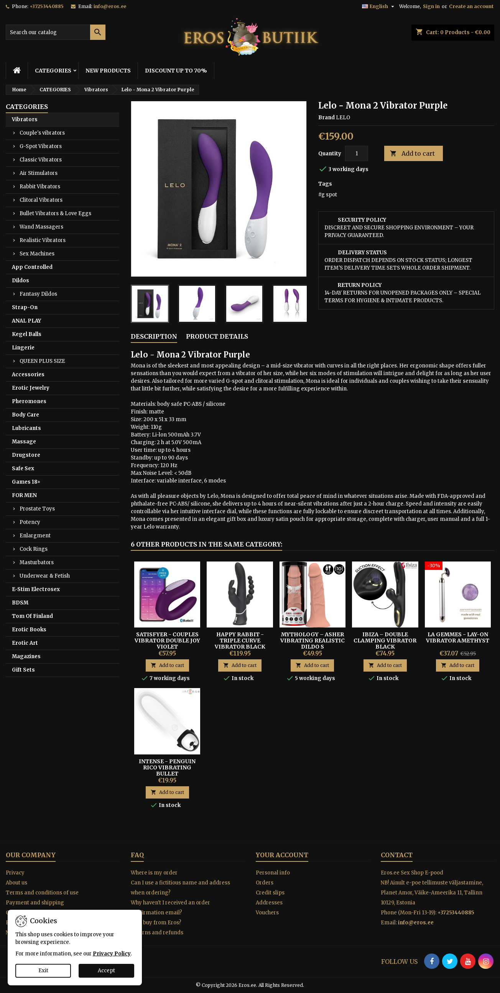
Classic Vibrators (41, 159)
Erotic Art (25, 643)
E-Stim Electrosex (36, 589)
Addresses (269, 902)
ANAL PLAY (26, 321)
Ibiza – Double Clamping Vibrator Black (385, 640)
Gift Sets (23, 670)
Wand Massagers (41, 227)
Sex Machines (37, 253)
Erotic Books (29, 629)
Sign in (431, 6)
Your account (282, 855)
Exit (43, 970)
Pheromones (29, 401)
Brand (326, 117)
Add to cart (412, 154)
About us (16, 882)
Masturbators (37, 562)
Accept (106, 970)
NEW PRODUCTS (108, 70)
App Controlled (32, 267)
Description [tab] (154, 336)
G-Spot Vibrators (41, 146)
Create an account (471, 6)
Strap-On (25, 307)
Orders (264, 882)
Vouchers (267, 912)
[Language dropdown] (379, 6)
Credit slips (270, 892)
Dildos (20, 280)
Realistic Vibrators (43, 240)
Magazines (26, 656)
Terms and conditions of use (42, 892)
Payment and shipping (35, 902)
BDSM (20, 602)
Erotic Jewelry (30, 388)
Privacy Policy (112, 953)
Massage (24, 441)
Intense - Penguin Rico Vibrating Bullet (167, 767)
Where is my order (154, 872)
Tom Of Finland (32, 616)
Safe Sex (23, 468)
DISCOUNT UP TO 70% (176, 70)
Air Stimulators (39, 173)
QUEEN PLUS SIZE (42, 361)
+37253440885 (47, 6)
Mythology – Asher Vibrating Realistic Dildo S (312, 640)
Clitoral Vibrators (41, 200)
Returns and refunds (157, 932)
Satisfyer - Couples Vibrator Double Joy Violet (167, 640)
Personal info (273, 872)
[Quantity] (356, 153)
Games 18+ (26, 482)
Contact (397, 855)
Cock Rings (34, 549)
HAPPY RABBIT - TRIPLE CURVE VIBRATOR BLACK (240, 640)
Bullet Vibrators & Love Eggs (55, 213)
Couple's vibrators (42, 133)
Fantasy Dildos (38, 294)
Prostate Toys (37, 509)
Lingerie (23, 347)
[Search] (55, 32)
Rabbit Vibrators (40, 186)
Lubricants (26, 428)
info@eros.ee (110, 6)
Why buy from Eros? (156, 922)
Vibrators (25, 119)
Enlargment (35, 535)
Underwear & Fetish (45, 576)
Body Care (25, 415)
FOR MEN (24, 495)
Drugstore (26, 455)
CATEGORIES (53, 70)
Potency (30, 522)
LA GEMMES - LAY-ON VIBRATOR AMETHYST (457, 637)
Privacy (15, 872)
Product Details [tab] (217, 336)
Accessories (28, 374)
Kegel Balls (26, 334)
